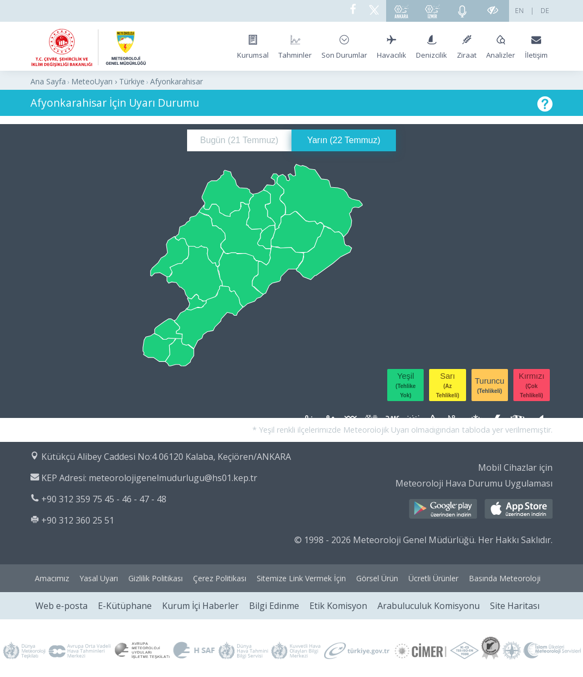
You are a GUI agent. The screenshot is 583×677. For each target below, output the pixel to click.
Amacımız (52, 578)
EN (519, 10)
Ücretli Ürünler (433, 578)
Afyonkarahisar (176, 81)
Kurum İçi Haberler (200, 606)
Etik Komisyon (338, 606)
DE (545, 10)
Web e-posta (61, 606)
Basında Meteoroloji (505, 578)
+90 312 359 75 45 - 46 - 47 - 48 (103, 499)
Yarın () (344, 140)
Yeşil (405, 384)
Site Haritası (514, 606)
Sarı (448, 384)
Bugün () (239, 140)
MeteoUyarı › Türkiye (108, 81)
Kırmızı (532, 384)
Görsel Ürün (377, 578)
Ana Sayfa (48, 81)
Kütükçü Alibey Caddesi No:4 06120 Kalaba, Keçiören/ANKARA (166, 457)
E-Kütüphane (125, 606)
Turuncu (489, 385)
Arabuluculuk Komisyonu (428, 606)
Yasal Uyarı (98, 578)
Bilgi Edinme (274, 606)
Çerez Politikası (219, 578)
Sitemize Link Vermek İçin (301, 578)
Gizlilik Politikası (155, 578)
